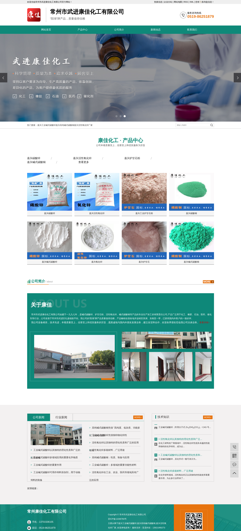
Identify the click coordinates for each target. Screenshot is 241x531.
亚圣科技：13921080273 (153, 527)
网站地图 (178, 2)
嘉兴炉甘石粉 (132, 158)
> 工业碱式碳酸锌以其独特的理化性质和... (180, 456)
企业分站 (168, 2)
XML (191, 2)
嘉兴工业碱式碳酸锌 (46, 125)
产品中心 (83, 29)
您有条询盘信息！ (204, 2)
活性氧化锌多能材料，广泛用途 (108, 450)
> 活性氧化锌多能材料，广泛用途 (176, 472)
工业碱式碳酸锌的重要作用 (47, 465)
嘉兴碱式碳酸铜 (36, 162)
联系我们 (192, 29)
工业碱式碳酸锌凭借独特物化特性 (109, 435)
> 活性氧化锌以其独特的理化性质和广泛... (180, 440)
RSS (186, 2)
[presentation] (3, 77)
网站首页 (46, 29)
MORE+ (138, 417)
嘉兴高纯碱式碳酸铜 (65, 125)
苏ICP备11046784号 (117, 519)
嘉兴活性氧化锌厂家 (83, 125)
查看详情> (204, 322)
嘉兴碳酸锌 (33, 158)
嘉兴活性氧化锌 (82, 158)
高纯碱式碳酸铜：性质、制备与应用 (110, 457)
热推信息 (158, 2)
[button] (116, 116)
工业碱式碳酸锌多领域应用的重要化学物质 (55, 457)
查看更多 (83, 162)
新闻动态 (156, 29)
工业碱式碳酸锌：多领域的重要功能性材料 (114, 465)
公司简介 (119, 29)
